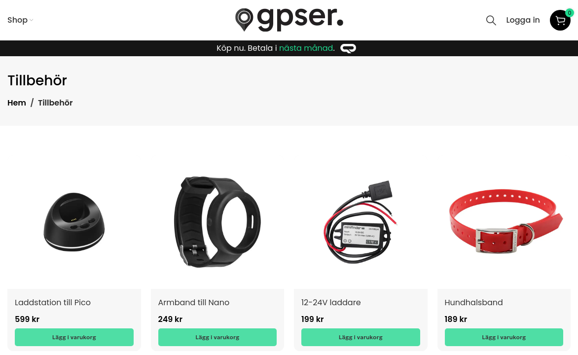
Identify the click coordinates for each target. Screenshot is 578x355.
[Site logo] (289, 19)
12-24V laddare (331, 302)
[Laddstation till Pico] (74, 222)
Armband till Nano (194, 302)
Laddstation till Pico (53, 302)
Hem (16, 102)
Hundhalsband (474, 302)
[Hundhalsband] (504, 222)
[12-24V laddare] (361, 222)
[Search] (491, 20)
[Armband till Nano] (218, 222)
